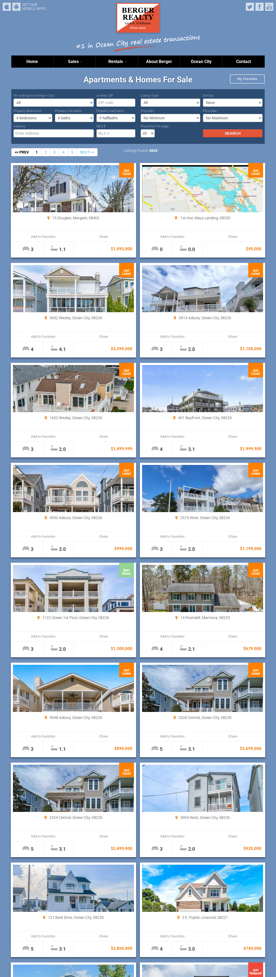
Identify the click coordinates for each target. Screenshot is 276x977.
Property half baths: (110, 111)
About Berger (159, 61)
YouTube (269, 7)
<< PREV (22, 152)
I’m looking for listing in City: (34, 96)
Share (71, 237)
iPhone (7, 7)
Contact (243, 61)
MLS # (100, 126)
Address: (19, 126)
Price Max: (210, 111)
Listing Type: (150, 96)
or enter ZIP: (105, 96)
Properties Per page (154, 126)
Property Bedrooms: (27, 111)
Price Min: (148, 111)
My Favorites (247, 79)
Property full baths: (68, 111)
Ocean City (201, 61)
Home (32, 61)
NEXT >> (87, 152)
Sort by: (208, 96)
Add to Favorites (32, 237)
